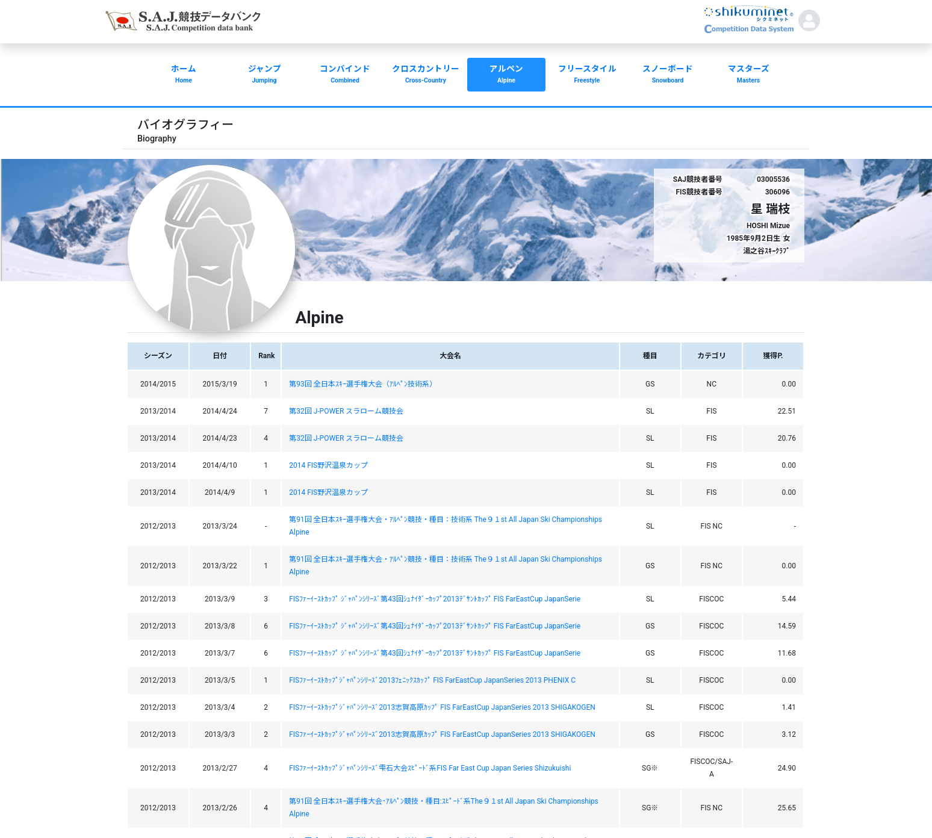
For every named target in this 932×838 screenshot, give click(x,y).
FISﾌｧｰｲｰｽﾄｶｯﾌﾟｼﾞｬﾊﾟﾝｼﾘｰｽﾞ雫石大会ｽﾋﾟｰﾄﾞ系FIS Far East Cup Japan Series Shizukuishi (430, 768)
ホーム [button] (183, 75)
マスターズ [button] (748, 75)
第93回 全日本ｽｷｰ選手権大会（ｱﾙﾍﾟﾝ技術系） (362, 384)
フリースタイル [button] (587, 75)
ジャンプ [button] (264, 75)
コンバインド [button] (345, 75)
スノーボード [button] (667, 75)
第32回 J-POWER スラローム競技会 (346, 411)
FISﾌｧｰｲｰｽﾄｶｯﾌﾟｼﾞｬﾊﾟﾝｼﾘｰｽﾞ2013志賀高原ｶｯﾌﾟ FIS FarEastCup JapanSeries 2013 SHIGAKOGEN (442, 707)
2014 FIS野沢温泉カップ (328, 465)
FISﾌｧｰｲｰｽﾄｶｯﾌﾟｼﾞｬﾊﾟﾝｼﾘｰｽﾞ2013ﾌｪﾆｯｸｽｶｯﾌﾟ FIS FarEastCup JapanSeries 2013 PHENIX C (432, 680)
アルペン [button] (506, 75)
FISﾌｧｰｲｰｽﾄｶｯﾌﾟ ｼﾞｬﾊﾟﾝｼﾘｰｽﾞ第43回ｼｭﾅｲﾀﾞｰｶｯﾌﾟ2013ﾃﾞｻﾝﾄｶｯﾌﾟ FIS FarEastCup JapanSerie (434, 599)
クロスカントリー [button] (425, 75)
